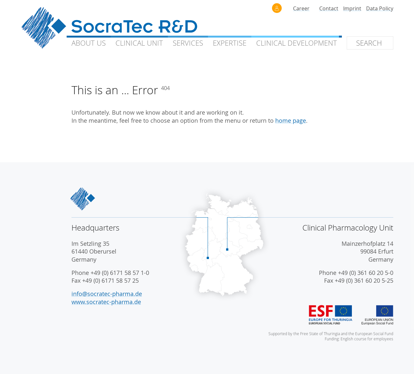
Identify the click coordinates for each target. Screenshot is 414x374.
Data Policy (379, 8)
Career (301, 8)
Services (188, 43)
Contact (328, 8)
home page (290, 120)
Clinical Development (296, 43)
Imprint (352, 8)
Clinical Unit (139, 43)
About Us (88, 43)
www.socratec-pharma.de (106, 302)
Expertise (229, 43)
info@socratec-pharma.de (106, 294)
